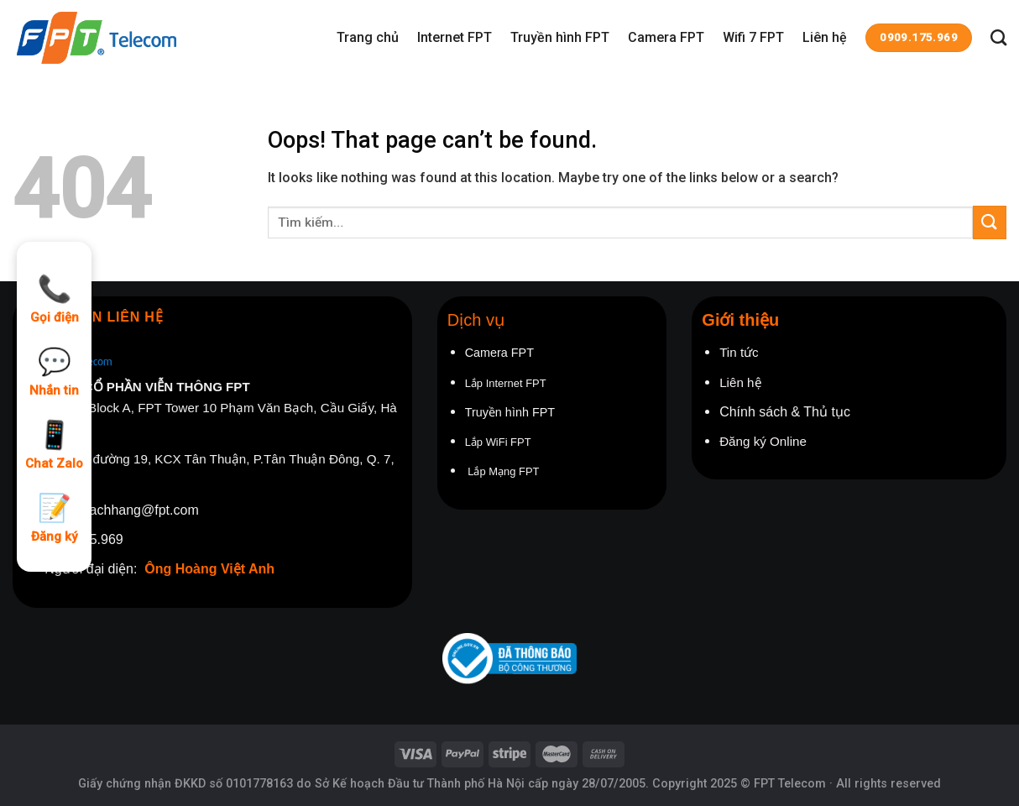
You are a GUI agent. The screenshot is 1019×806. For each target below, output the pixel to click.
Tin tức (739, 352)
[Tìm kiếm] (998, 37)
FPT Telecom (790, 784)
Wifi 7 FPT (753, 37)
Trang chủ (368, 37)
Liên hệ (824, 37)
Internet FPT (454, 37)
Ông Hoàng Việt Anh (209, 569)
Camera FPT (666, 37)
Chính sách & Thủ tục (786, 412)
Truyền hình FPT (559, 37)
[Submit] (989, 222)
